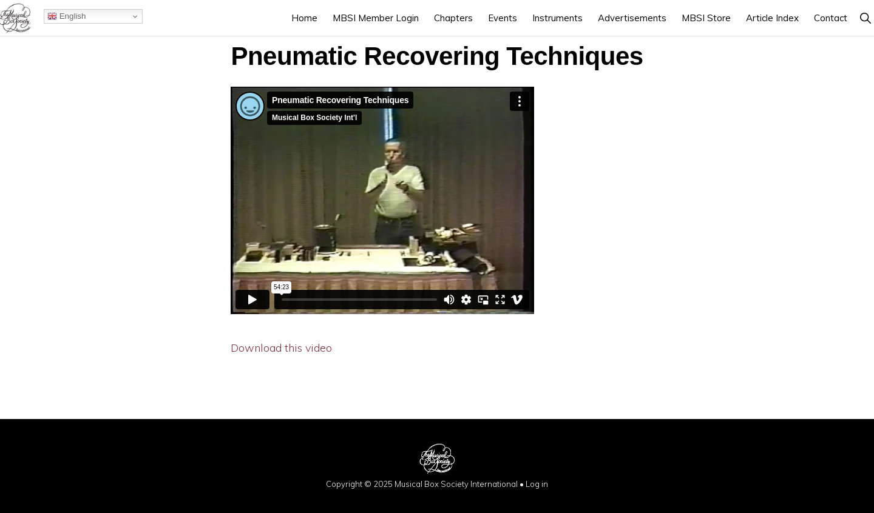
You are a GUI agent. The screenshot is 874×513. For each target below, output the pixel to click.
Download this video (281, 348)
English (66, 16)
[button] (865, 18)
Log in (537, 484)
